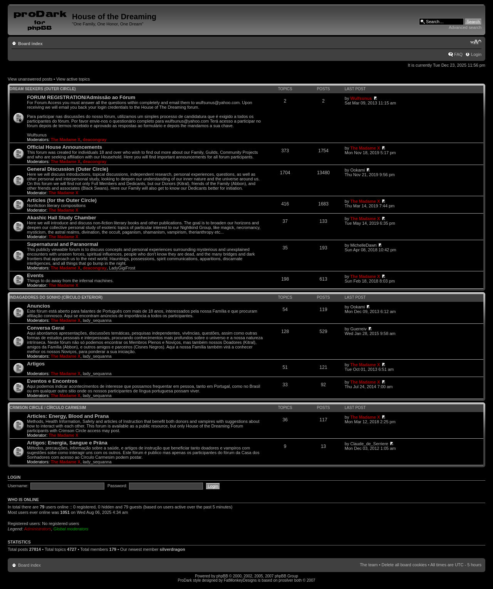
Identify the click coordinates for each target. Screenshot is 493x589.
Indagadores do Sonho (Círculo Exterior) (56, 297)
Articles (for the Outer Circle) (62, 200)
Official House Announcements (64, 147)
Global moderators (71, 529)
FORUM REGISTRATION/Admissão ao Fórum (81, 97)
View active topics (73, 79)
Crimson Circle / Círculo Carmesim (48, 408)
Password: (117, 485)
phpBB (222, 576)
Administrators (37, 529)
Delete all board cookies (404, 564)
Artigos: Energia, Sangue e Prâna (67, 443)
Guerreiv (358, 328)
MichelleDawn (363, 245)
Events (35, 275)
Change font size (475, 42)
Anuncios (38, 306)
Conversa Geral (46, 328)
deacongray (95, 139)
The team (368, 564)
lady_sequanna (97, 320)
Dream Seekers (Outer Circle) (43, 89)
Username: (18, 485)
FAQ (458, 54)
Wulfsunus (361, 98)
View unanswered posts (30, 79)
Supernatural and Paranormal (62, 244)
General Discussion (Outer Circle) (67, 169)
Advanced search (465, 27)
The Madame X (65, 139)
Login (476, 54)
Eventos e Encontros (52, 381)
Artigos (36, 364)
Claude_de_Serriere (369, 443)
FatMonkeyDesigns (240, 580)
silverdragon (172, 549)
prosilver (285, 580)
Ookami (357, 170)
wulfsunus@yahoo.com (218, 102)
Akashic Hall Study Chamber (61, 217)
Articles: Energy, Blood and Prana (68, 416)
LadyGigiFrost (122, 268)
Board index (30, 43)
